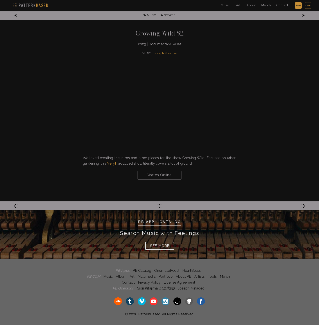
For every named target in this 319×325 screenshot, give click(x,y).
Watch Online (159, 175)
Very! (111, 163)
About (251, 5)
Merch (266, 5)
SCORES (169, 15)
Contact (282, 5)
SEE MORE (159, 246)
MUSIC (151, 15)
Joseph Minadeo (165, 53)
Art (238, 5)
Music (225, 5)
